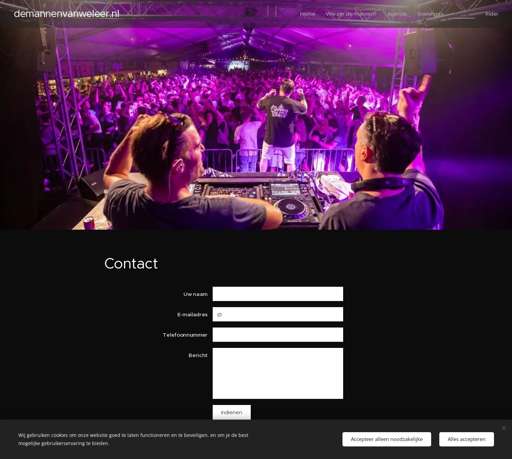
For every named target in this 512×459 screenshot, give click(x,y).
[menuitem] (305, 13)
